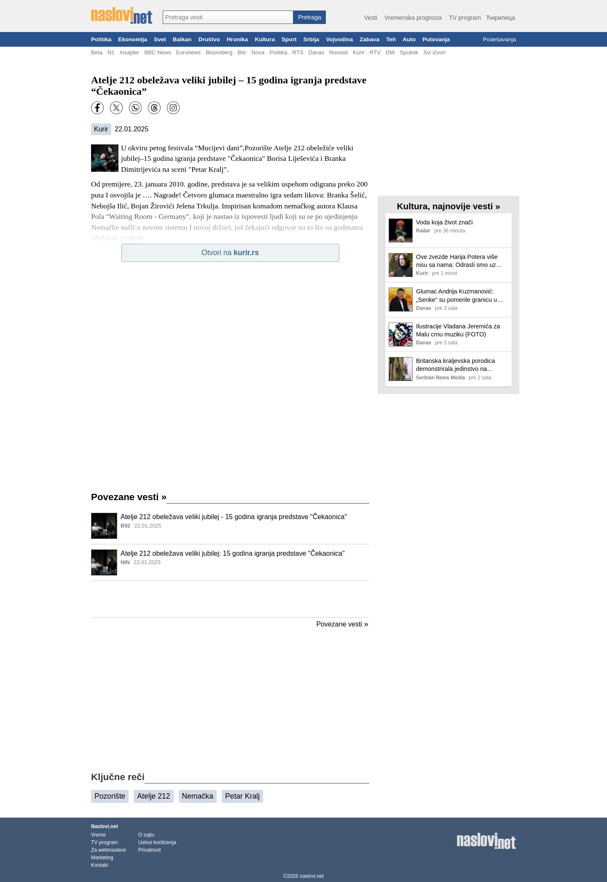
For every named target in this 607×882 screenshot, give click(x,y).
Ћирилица (500, 17)
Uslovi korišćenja (157, 842)
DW (390, 52)
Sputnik (409, 52)
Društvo (209, 39)
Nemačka (197, 796)
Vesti (370, 17)
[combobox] (228, 17)
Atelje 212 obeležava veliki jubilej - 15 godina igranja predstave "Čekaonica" (234, 516)
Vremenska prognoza (413, 17)
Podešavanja (499, 39)
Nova (258, 52)
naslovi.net (312, 876)
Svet (160, 39)
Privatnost (149, 850)
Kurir (359, 52)
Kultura (265, 39)
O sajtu (146, 835)
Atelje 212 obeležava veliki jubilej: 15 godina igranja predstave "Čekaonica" (233, 553)
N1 (111, 52)
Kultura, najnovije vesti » (448, 206)
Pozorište (109, 796)
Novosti (338, 52)
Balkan (182, 39)
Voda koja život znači (444, 222)
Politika (101, 39)
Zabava (369, 39)
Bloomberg (219, 52)
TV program (465, 17)
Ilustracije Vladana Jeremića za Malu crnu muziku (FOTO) (458, 330)
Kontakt (99, 865)
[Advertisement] (230, 599)
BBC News (157, 52)
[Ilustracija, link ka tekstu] (104, 527)
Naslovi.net (104, 826)
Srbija (311, 39)
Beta (96, 52)
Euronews (188, 52)
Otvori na (230, 252)
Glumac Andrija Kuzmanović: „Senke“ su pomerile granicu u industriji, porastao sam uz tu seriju (456, 296)
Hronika (237, 39)
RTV (375, 52)
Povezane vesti (129, 497)
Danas (316, 52)
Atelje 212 (153, 796)
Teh (391, 39)
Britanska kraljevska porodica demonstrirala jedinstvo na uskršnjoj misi (455, 365)
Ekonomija (132, 39)
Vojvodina (339, 39)
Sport (289, 39)
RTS (297, 52)
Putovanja (436, 39)
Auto (409, 39)
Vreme (98, 835)
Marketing (102, 858)
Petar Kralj (242, 796)
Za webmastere (108, 850)
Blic (241, 52)
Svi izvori (434, 52)
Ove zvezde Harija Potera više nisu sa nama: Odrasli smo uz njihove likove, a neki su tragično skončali (459, 261)
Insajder (130, 52)
